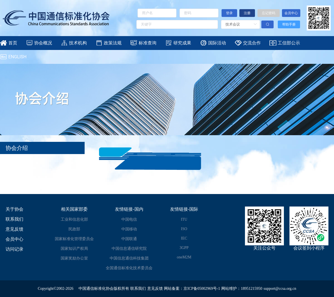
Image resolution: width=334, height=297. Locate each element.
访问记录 (14, 249)
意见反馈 (14, 229)
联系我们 (14, 219)
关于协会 (14, 209)
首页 (12, 43)
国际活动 (217, 43)
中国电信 (129, 219)
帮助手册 (289, 24)
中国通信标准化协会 (96, 288)
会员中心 (14, 239)
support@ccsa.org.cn (280, 288)
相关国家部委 (74, 209)
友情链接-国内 (129, 209)
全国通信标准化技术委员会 (129, 268)
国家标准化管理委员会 (74, 239)
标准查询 (147, 43)
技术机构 (78, 43)
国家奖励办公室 (74, 258)
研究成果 (182, 43)
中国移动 (129, 229)
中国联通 (129, 239)
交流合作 (252, 43)
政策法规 (113, 43)
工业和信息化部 (74, 219)
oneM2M (184, 257)
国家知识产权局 (74, 248)
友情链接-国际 (184, 209)
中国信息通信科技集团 (129, 258)
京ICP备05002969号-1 (201, 288)
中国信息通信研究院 (129, 248)
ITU (184, 219)
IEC (184, 238)
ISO (184, 229)
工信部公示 (289, 43)
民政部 (74, 229)
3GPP (184, 248)
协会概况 (43, 43)
